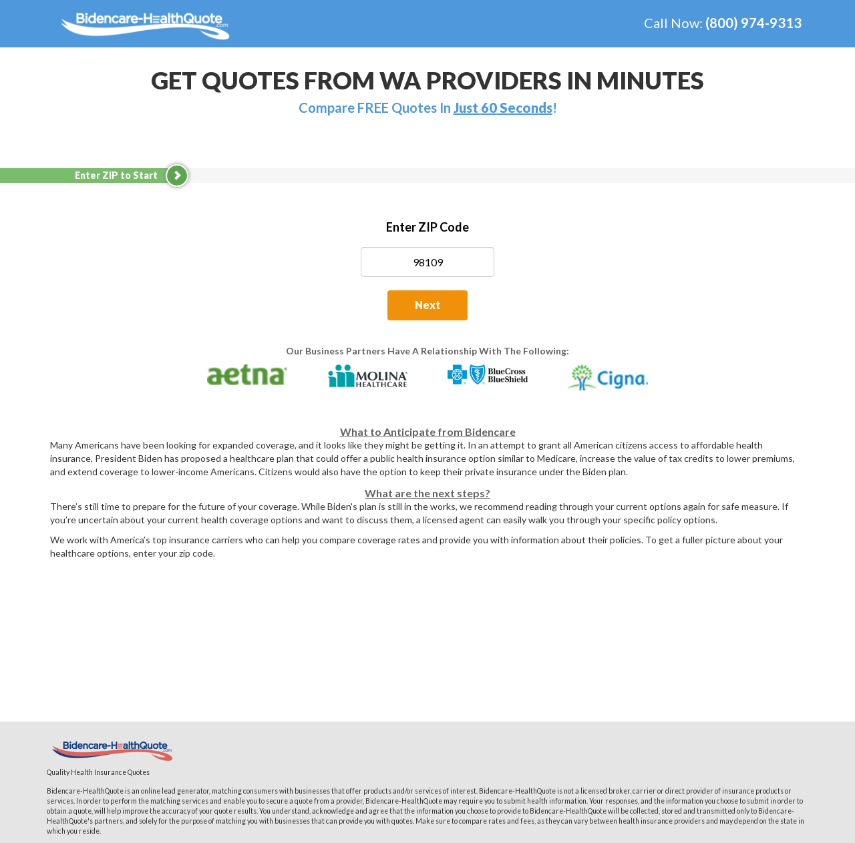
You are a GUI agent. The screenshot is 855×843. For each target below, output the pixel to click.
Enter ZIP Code (427, 227)
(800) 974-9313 (753, 23)
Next (428, 304)
